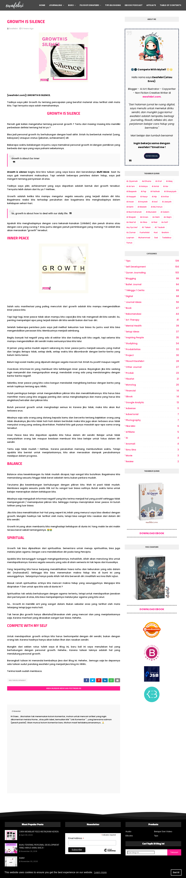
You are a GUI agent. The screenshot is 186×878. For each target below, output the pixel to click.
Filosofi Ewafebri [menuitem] (89, 5)
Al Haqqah (131, 196)
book (152, 308)
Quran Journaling (152, 272)
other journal (152, 367)
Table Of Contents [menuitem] (170, 5)
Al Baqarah (131, 191)
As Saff (164, 222)
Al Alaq (169, 181)
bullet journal (152, 284)
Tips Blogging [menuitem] (113, 5)
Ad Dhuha (146, 181)
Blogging (152, 278)
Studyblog (152, 343)
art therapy (152, 320)
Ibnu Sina (152, 449)
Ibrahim (165, 232)
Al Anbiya (143, 186)
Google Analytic (152, 402)
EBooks (129, 834)
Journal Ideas (152, 302)
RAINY (22, 857)
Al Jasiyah (166, 201)
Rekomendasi (152, 314)
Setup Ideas (152, 331)
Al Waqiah (131, 217)
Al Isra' (155, 201)
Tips (152, 260)
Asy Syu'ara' (132, 227)
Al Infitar (165, 196)
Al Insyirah (143, 201)
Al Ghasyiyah (170, 191)
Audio (128, 830)
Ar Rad (154, 222)
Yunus (129, 242)
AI (152, 438)
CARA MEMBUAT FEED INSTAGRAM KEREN (38, 830)
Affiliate (152, 432)
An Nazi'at (131, 222)
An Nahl (156, 217)
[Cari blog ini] (141, 851)
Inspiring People (152, 337)
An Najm (168, 217)
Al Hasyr (144, 196)
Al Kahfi (129, 206)
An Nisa (143, 222)
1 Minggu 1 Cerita (152, 290)
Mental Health (152, 325)
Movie (152, 455)
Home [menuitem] (42, 5)
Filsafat (152, 379)
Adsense (152, 408)
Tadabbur (166, 237)
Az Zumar (131, 232)
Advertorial (152, 414)
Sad (156, 237)
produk (152, 373)
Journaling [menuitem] (55, 5)
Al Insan (130, 201)
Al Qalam (165, 212)
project (152, 355)
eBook (152, 396)
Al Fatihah (155, 191)
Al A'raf (158, 181)
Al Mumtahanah (134, 212)
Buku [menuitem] (71, 5)
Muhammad (144, 237)
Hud (156, 232)
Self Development (17, 680)
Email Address (76, 837)
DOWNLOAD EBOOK (152, 533)
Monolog (152, 384)
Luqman (130, 237)
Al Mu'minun (156, 206)
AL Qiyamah (132, 181)
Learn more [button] (100, 872)
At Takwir (146, 227)
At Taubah (160, 227)
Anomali (152, 443)
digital (152, 296)
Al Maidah (142, 206)
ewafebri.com (152, 96)
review (152, 461)
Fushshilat (145, 232)
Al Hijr (154, 196)
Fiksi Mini (152, 426)
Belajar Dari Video (163, 830)
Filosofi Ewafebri (152, 361)
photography (152, 420)
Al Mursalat (151, 212)
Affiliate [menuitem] (151, 5)
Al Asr (165, 186)
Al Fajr (143, 191)
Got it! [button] (176, 872)
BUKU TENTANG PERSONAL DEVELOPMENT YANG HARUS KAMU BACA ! (39, 845)
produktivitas (152, 349)
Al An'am (130, 186)
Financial (152, 390)
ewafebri (13, 28)
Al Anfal (155, 186)
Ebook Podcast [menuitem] (134, 5)
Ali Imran (144, 217)
